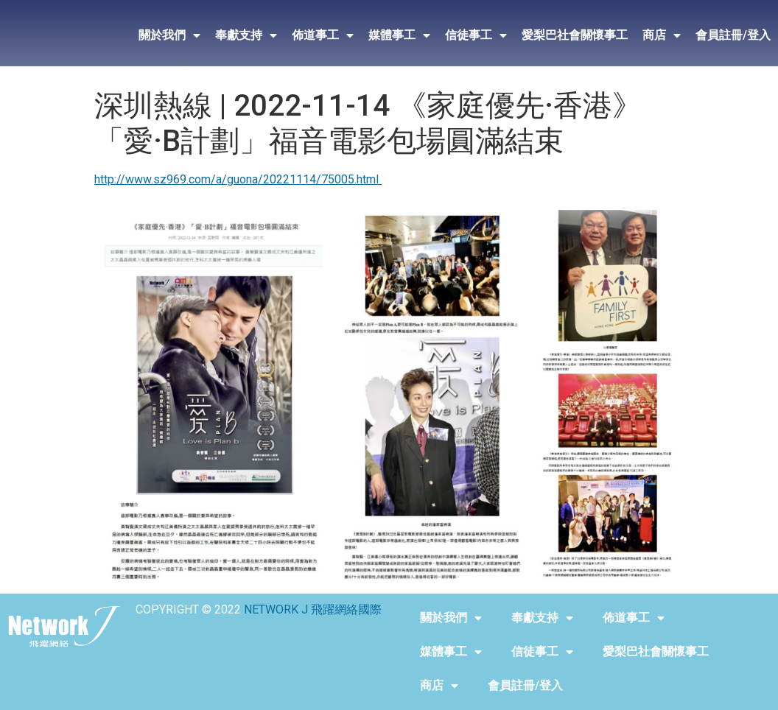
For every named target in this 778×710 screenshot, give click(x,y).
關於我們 (169, 35)
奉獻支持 (246, 35)
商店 (661, 35)
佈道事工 (323, 35)
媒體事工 (399, 35)
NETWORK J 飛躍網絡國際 (313, 609)
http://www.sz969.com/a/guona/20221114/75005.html (238, 179)
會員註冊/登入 (733, 35)
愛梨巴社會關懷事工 (575, 35)
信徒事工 (476, 35)
